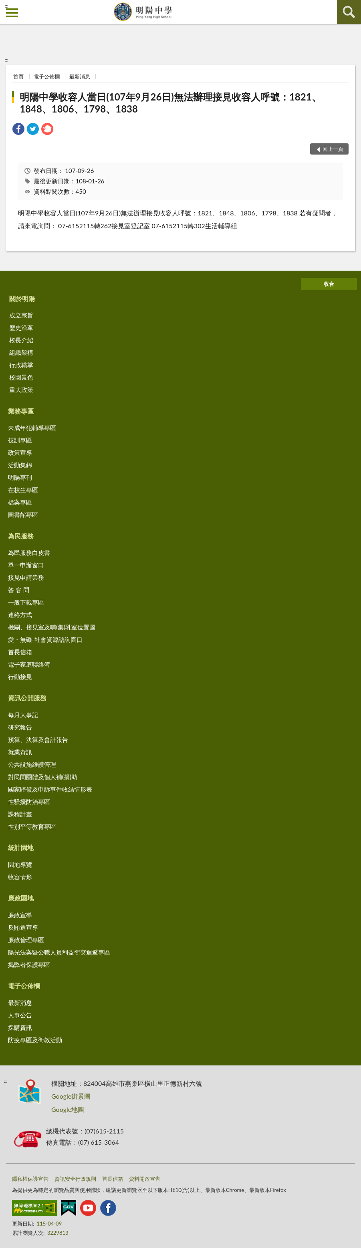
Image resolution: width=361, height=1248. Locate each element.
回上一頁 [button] (333, 149)
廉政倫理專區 (26, 939)
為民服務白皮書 (29, 552)
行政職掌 (21, 364)
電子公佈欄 (47, 76)
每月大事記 (23, 714)
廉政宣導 (20, 914)
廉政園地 (21, 898)
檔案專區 (20, 502)
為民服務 (21, 536)
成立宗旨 (21, 315)
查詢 (349, 12)
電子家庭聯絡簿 (29, 664)
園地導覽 (20, 864)
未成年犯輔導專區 (32, 427)
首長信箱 (20, 651)
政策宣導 (20, 452)
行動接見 (20, 676)
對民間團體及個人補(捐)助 (42, 776)
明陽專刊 (20, 477)
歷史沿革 (21, 327)
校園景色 (21, 377)
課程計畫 (20, 814)
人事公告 (20, 1015)
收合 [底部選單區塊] (329, 284)
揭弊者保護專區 (29, 964)
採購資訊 (20, 1027)
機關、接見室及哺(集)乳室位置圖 (51, 627)
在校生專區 (23, 489)
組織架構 (21, 352)
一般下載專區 (26, 602)
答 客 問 (18, 589)
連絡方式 (20, 614)
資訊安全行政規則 (75, 1179)
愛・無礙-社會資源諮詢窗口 (45, 639)
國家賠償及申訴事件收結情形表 (50, 789)
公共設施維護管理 (32, 764)
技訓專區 (20, 440)
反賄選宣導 (23, 927)
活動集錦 (20, 464)
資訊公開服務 (27, 697)
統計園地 (21, 847)
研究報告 (20, 727)
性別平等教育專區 (32, 826)
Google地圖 (67, 1109)
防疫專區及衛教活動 (35, 1039)
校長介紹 (21, 340)
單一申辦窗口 (26, 565)
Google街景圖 (71, 1096)
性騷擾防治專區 (29, 801)
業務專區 (21, 411)
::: (6, 6)
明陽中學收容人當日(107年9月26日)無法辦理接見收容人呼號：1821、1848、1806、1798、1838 (170, 103)
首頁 (18, 76)
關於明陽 (22, 298)
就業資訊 (20, 752)
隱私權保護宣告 (30, 1179)
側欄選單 (12, 12)
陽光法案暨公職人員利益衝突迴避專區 (59, 952)
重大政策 (21, 389)
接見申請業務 (26, 577)
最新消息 (79, 76)
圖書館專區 (23, 514)
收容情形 (20, 876)
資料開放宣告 (144, 1179)
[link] (18, 130)
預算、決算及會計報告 (38, 739)
